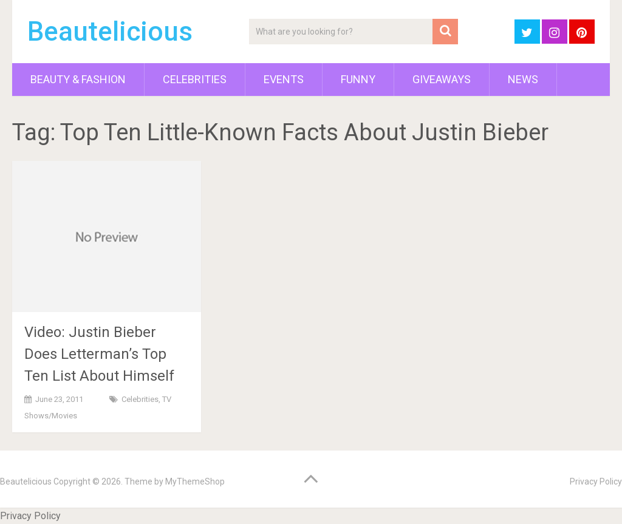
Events (284, 79)
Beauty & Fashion (78, 79)
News (523, 79)
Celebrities (195, 79)
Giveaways (441, 79)
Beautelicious (110, 31)
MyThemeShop (195, 481)
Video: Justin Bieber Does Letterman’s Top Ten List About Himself (99, 354)
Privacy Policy (596, 481)
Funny (358, 79)
